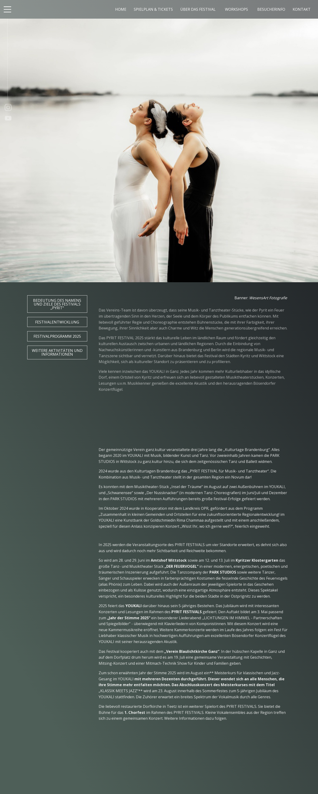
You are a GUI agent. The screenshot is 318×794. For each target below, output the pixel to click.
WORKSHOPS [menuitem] (236, 9)
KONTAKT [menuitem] (302, 9)
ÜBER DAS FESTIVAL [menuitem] (198, 9)
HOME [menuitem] (120, 9)
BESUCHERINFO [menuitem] (271, 9)
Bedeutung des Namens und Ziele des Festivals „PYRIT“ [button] (57, 304)
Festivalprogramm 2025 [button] (57, 336)
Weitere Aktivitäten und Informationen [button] (57, 352)
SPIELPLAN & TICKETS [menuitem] (153, 9)
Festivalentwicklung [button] (57, 322)
